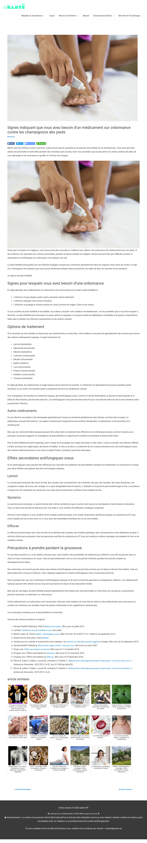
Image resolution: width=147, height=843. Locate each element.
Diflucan (50, 660)
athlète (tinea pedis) (53, 626)
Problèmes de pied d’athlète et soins (38, 630)
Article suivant (126, 793)
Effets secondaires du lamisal (37, 653)
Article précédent (22, 793)
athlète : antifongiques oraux (48, 634)
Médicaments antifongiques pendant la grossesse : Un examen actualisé (101, 671)
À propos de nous (91, 817)
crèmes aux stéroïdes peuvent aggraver (84, 641)
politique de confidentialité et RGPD (64, 817)
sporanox (51, 656)
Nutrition (11, 136)
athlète (46, 638)
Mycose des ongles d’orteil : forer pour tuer (57, 649)
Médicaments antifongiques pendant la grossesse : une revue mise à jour (101, 664)
